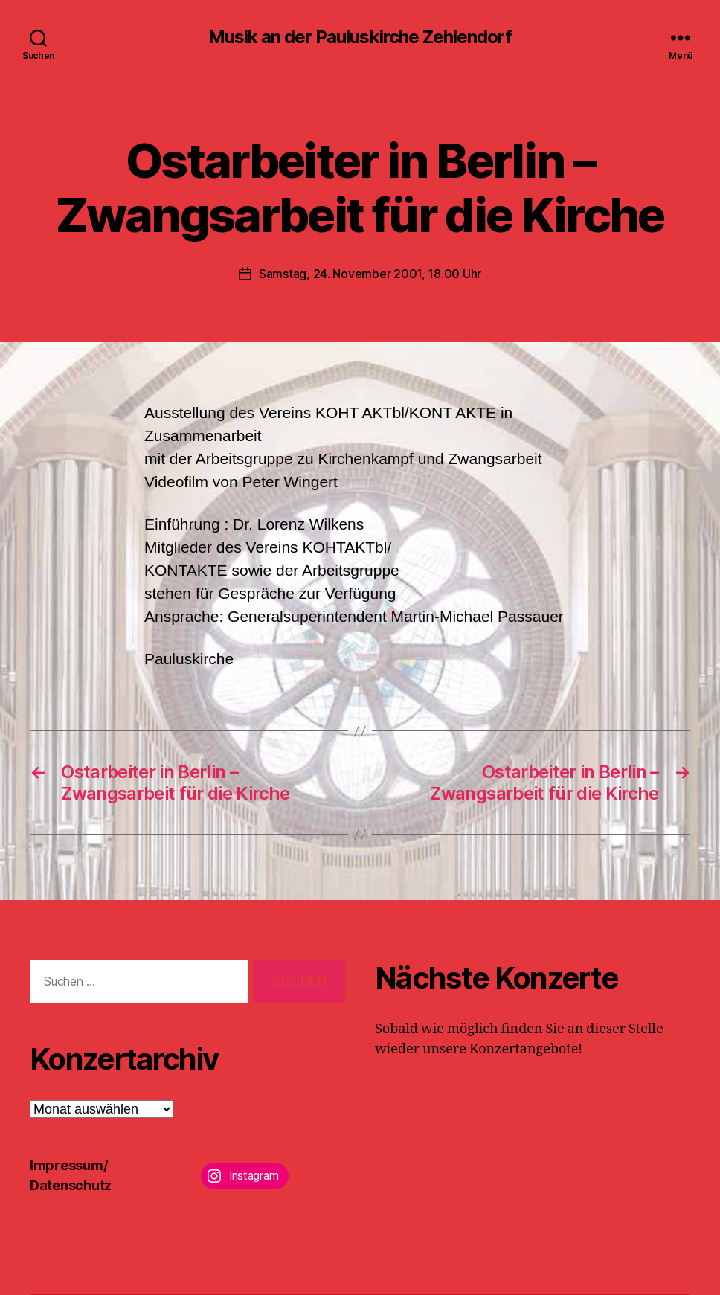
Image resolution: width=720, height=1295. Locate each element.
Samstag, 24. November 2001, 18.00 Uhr (370, 273)
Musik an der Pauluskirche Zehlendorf (359, 37)
